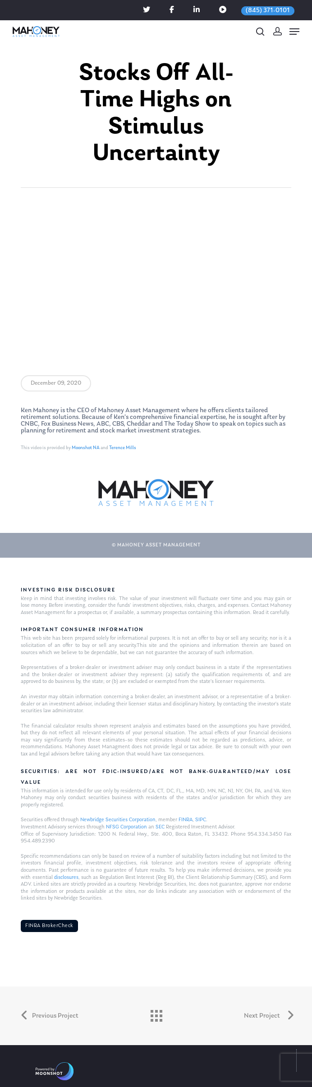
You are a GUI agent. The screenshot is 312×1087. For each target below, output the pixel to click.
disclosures (66, 877)
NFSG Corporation (126, 827)
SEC (160, 827)
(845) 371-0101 (268, 10)
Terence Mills (122, 448)
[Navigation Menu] (294, 31)
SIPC (200, 820)
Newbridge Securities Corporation (118, 820)
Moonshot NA (86, 448)
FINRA (186, 820)
